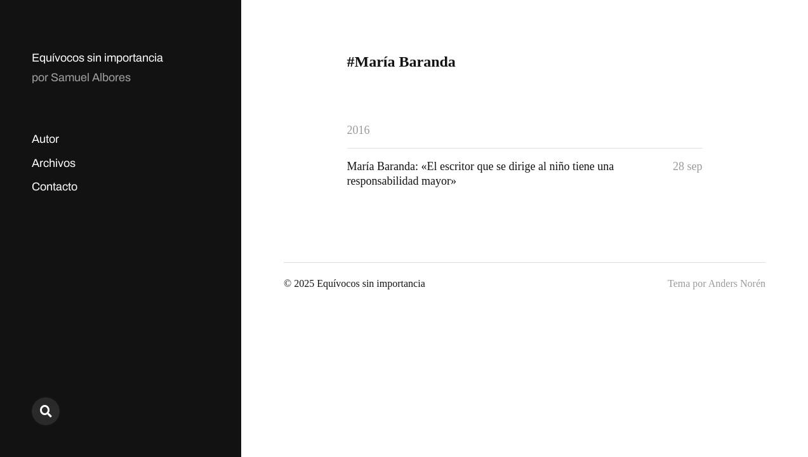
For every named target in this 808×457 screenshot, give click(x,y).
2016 (358, 130)
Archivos (54, 163)
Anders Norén (736, 283)
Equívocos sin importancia (97, 57)
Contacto (54, 186)
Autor (45, 139)
